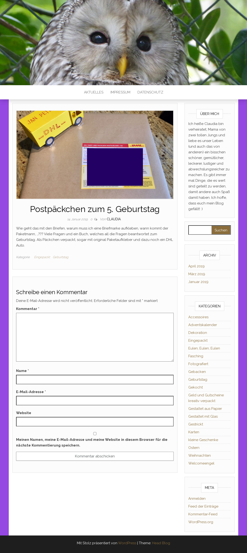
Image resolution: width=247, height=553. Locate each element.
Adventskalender (202, 325)
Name (22, 371)
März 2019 (196, 274)
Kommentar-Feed (202, 514)
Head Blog (161, 543)
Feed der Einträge (203, 506)
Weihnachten (199, 455)
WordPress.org (200, 522)
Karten (193, 432)
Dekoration (197, 333)
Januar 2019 (198, 282)
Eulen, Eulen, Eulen (204, 348)
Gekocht (195, 387)
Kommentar (27, 309)
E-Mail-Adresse (31, 392)
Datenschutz (150, 92)
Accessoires (198, 317)
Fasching (195, 356)
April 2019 (196, 266)
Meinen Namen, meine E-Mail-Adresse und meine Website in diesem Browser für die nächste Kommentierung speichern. (92, 442)
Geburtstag (60, 257)
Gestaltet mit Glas (203, 416)
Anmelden (197, 498)
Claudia (114, 219)
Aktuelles (93, 92)
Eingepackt (42, 257)
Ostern (193, 448)
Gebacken (197, 372)
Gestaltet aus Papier (205, 409)
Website (23, 413)
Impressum (120, 92)
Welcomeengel (201, 463)
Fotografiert (198, 364)
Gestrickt (195, 424)
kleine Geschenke (203, 440)
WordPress (127, 543)
